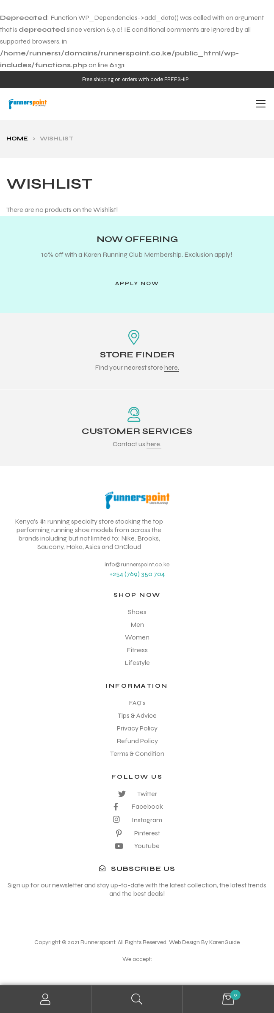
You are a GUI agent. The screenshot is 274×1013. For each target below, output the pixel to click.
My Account (45, 999)
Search (137, 999)
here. (171, 367)
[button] (137, 283)
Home (17, 138)
